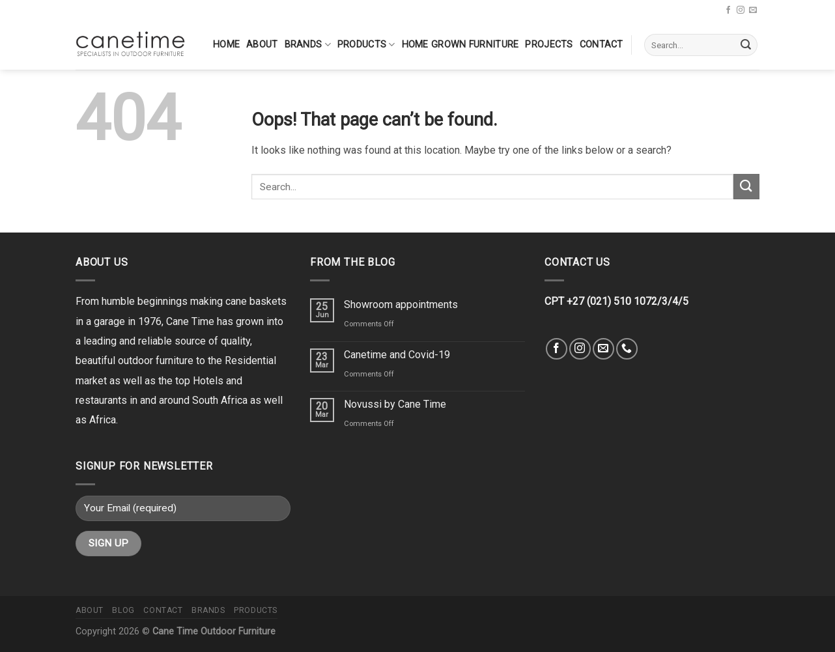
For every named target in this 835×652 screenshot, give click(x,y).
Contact (601, 44)
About (261, 44)
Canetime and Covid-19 (397, 354)
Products (366, 44)
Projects (549, 44)
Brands (308, 44)
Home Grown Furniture (460, 44)
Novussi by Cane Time (395, 404)
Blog (123, 610)
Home (226, 44)
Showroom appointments (401, 304)
